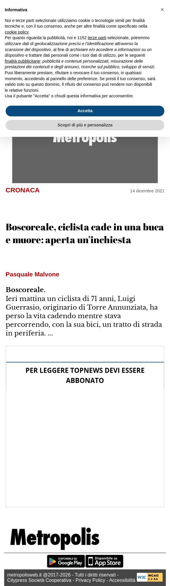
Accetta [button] (85, 110)
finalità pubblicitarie (22, 61)
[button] (162, 9)
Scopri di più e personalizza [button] (84, 125)
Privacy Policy (90, 580)
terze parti (97, 37)
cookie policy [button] (16, 32)
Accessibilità (122, 580)
